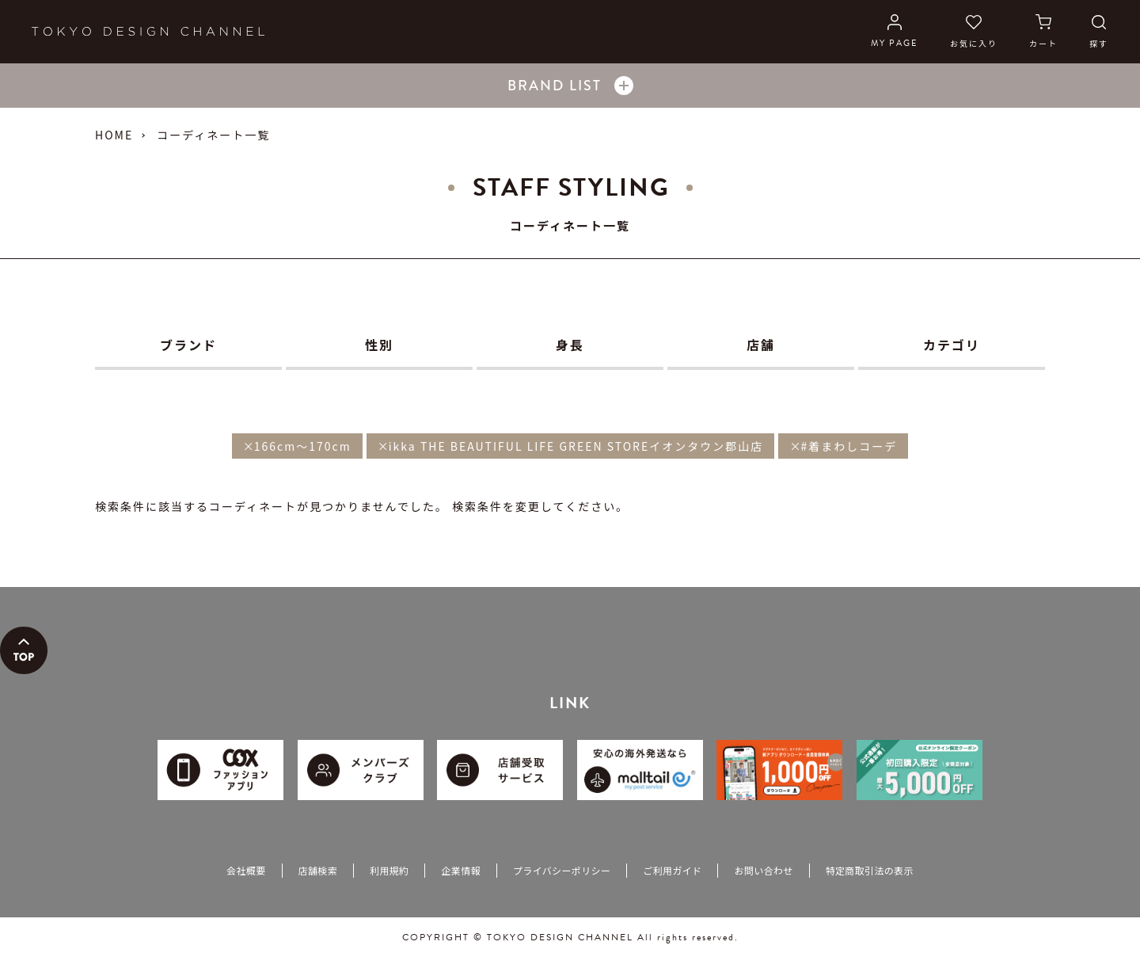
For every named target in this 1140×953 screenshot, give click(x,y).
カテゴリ (951, 344)
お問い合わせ (763, 870)
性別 (379, 344)
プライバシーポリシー (561, 870)
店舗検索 (317, 870)
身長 (570, 344)
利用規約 (389, 870)
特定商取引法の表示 (870, 870)
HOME (114, 135)
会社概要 (245, 870)
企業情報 (460, 870)
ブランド (188, 344)
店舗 (761, 344)
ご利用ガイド (672, 870)
